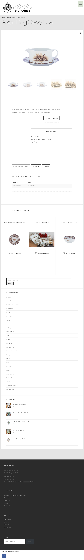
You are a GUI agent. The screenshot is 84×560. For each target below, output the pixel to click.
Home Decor (8, 527)
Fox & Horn (9, 343)
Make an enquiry (51, 131)
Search (10, 283)
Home (3, 17)
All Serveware (48, 139)
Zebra (8, 381)
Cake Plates (9, 316)
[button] (80, 33)
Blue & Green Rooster (12, 305)
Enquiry (46, 166)
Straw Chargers (10, 374)
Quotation (36, 166)
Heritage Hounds (11, 347)
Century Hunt (10, 331)
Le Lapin (8, 358)
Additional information (20, 166)
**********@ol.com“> (22, 482)
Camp (8, 320)
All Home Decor (11, 385)
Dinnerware (7, 519)
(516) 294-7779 (10, 476)
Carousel (8, 324)
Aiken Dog (41, 139)
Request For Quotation (51, 123)
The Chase (9, 335)
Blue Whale (9, 308)
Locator (6, 503)
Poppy (8, 370)
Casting (8, 328)
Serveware (7, 522)
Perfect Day (9, 366)
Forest (8, 339)
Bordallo (8, 312)
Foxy (7, 362)
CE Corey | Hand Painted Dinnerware (15, 495)
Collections (7, 500)
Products (9, 17)
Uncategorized (10, 389)
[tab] (21, 166)
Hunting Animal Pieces (12, 351)
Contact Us (7, 506)
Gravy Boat (37, 142)
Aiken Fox (9, 301)
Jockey (8, 355)
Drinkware (7, 524)
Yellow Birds (9, 378)
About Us (6, 498)
